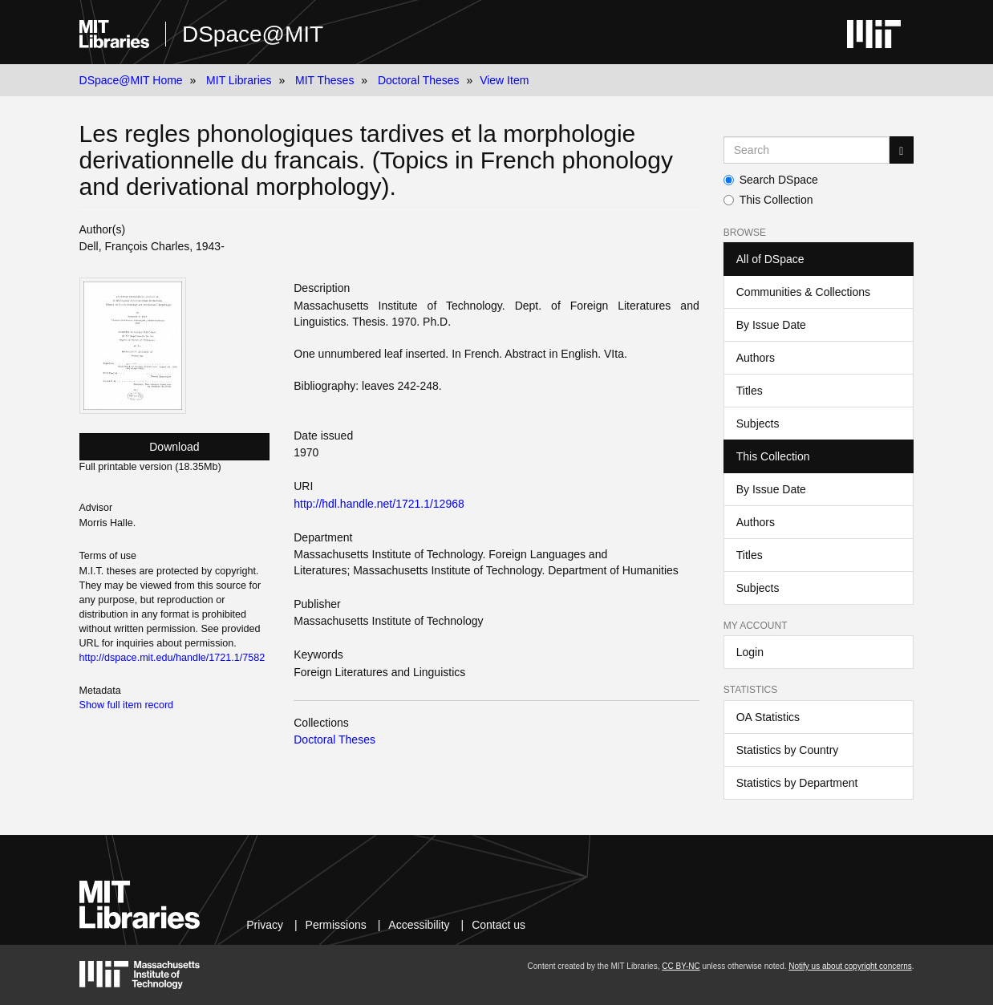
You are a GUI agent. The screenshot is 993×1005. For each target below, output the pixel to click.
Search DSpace (770, 179)
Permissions (336, 924)
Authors (755, 357)
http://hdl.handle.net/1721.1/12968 (379, 503)
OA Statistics (768, 717)
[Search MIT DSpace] (806, 150)
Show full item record (126, 705)
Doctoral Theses (419, 80)
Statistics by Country (787, 750)
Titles (749, 390)
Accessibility (418, 924)
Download (174, 446)
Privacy (264, 924)
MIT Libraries (238, 80)
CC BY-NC (680, 966)
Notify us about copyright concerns (849, 966)
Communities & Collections (803, 292)
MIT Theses (324, 80)
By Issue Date (771, 324)
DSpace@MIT (252, 34)
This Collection (768, 199)
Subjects (758, 423)
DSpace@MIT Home (131, 80)
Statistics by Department (797, 782)
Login (750, 652)
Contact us (498, 924)
